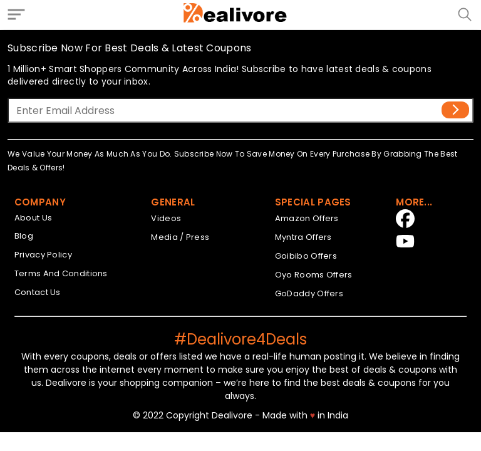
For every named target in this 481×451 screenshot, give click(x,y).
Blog (23, 236)
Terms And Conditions (61, 273)
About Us (33, 218)
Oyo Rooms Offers (314, 275)
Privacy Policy (43, 255)
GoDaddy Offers (309, 293)
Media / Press (180, 237)
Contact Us (37, 292)
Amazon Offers (307, 218)
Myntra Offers (303, 237)
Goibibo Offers (306, 256)
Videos (166, 218)
